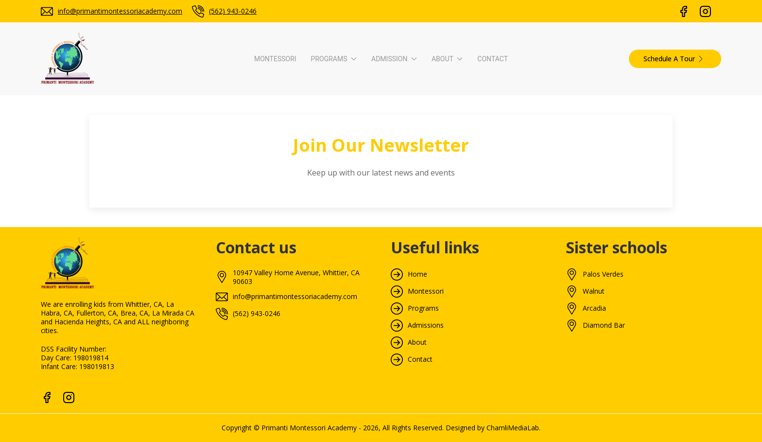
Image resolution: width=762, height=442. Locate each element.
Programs (250, 141)
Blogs (483, 210)
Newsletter (491, 240)
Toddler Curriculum (232, 195)
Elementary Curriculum (237, 270)
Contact (613, 141)
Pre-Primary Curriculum (238, 210)
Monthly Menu (497, 255)
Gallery (485, 225)
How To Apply (360, 180)
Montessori (154, 141)
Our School (491, 180)
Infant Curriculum (229, 180)
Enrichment (220, 285)
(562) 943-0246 (233, 11)
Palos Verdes (603, 436)
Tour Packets (495, 270)
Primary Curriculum (232, 225)
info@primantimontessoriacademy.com (120, 11)
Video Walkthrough (504, 195)
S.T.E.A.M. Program (232, 300)
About (522, 141)
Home (417, 436)
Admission (386, 141)
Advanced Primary (230, 240)
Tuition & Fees (361, 195)
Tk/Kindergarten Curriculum (245, 255)
